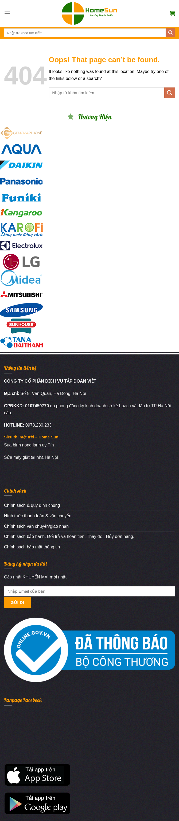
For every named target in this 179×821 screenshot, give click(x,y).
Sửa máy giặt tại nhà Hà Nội (31, 457)
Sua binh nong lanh (22, 445)
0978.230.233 (38, 425)
